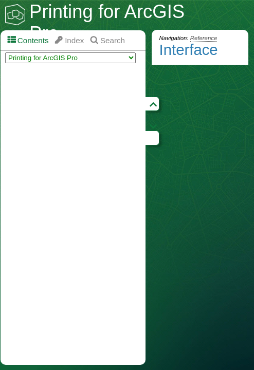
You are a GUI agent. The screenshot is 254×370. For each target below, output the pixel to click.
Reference (203, 38)
